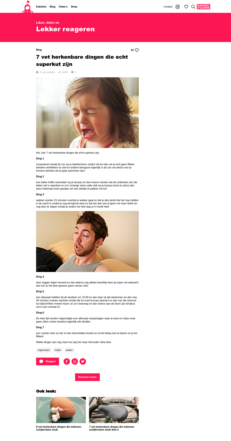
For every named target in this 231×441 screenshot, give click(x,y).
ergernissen (44, 350)
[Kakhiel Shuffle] (203, 6)
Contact (168, 6)
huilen (58, 350)
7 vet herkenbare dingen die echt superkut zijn (82, 60)
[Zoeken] (193, 7)
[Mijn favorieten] (186, 7)
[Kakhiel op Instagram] (177, 7)
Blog (53, 6)
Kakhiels (41, 6)
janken (69, 350)
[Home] (27, 6)
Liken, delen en (47, 22)
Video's (63, 6)
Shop (74, 6)
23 (135, 50)
